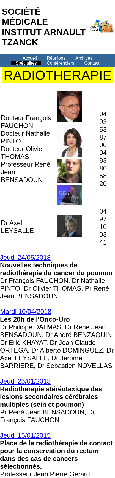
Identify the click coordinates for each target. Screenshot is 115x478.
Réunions (56, 58)
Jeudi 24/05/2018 (25, 257)
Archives (83, 58)
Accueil (30, 58)
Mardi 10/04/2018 (25, 311)
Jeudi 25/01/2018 (25, 381)
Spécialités (26, 63)
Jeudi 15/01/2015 (25, 435)
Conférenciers (60, 63)
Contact (91, 63)
